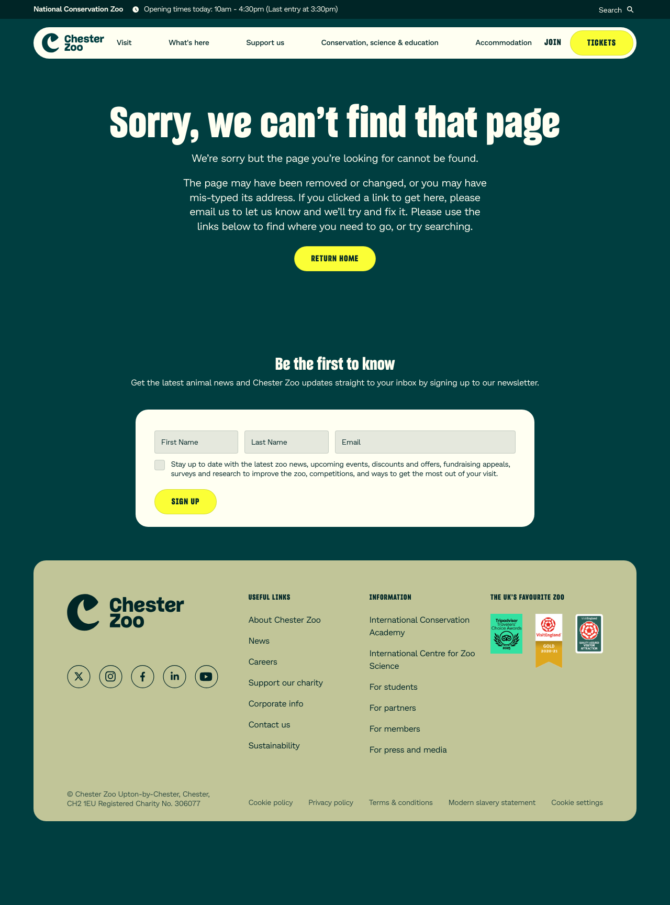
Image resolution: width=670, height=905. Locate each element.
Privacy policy (330, 802)
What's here (189, 42)
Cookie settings (577, 802)
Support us (266, 42)
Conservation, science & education (380, 42)
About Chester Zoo (285, 620)
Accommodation (504, 42)
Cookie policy (271, 802)
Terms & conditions (401, 802)
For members (395, 729)
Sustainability (274, 746)
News (259, 641)
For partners (393, 708)
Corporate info (276, 704)
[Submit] (630, 9)
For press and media (408, 750)
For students (394, 687)
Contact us (270, 725)
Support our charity (286, 683)
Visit (124, 42)
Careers (263, 662)
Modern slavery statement (492, 802)
